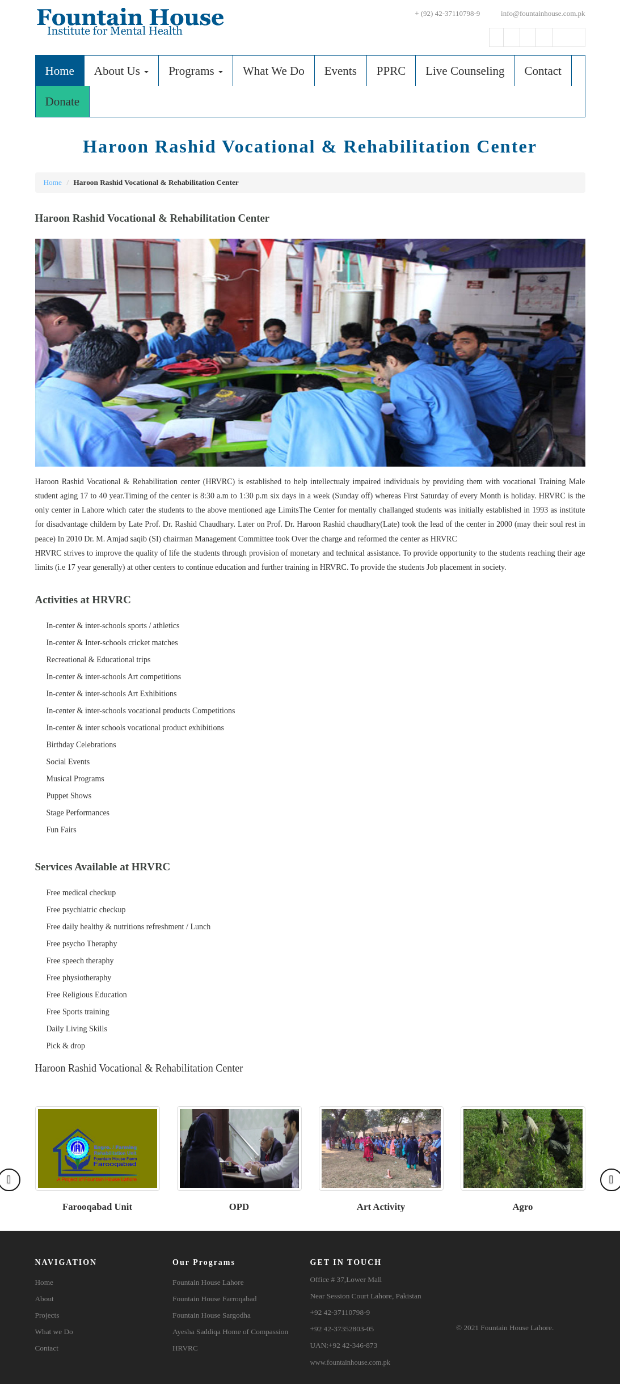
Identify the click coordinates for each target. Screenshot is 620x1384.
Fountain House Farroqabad (214, 1298)
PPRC (391, 71)
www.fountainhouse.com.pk (350, 1362)
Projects (47, 1315)
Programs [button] (195, 71)
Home (64, 71)
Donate (62, 101)
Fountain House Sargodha (211, 1315)
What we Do (54, 1331)
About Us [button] (121, 71)
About (44, 1298)
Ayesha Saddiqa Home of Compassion (230, 1331)
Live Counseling (464, 71)
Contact (543, 71)
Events (340, 71)
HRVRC (185, 1348)
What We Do (274, 71)
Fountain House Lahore (208, 1282)
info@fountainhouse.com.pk (536, 13)
